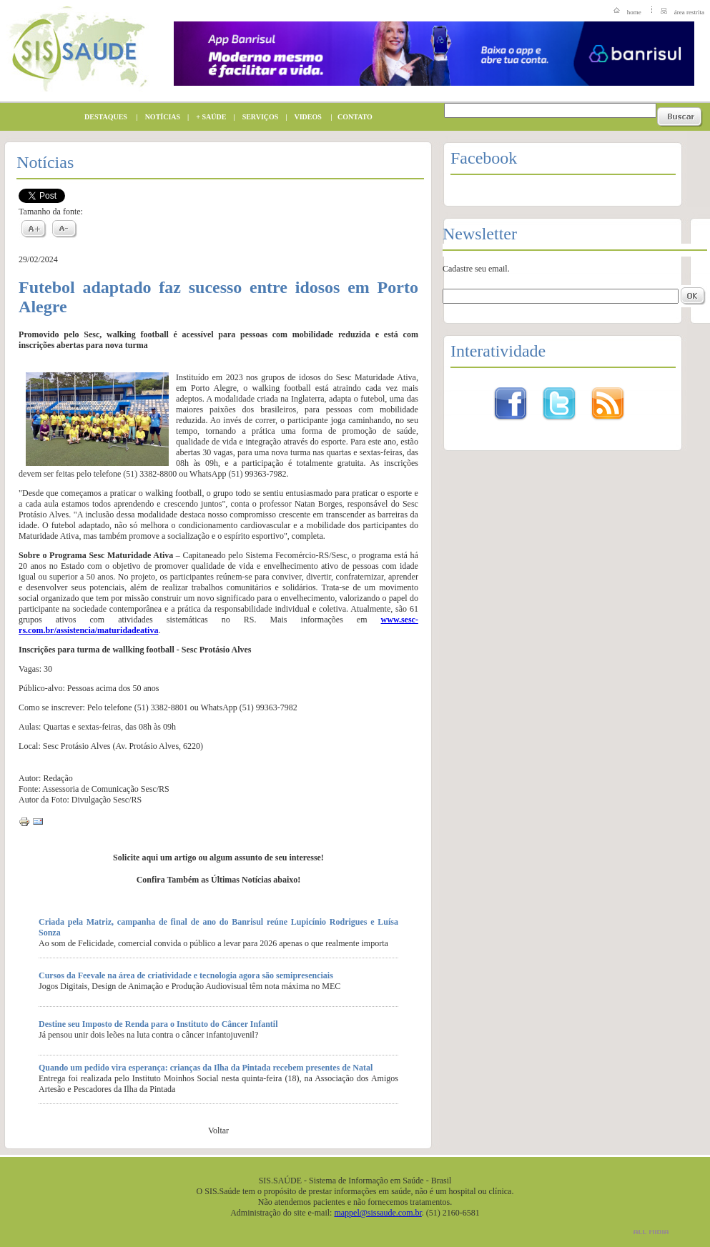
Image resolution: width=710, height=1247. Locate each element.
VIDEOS (304, 117)
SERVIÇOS (257, 117)
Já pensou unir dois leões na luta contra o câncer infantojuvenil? (148, 1035)
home (634, 12)
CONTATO (352, 117)
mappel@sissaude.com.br (377, 1213)
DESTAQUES (102, 117)
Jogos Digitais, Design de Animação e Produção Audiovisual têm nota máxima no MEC (189, 986)
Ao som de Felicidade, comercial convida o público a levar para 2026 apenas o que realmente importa (213, 943)
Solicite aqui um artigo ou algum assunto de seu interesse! (218, 858)
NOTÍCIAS (159, 117)
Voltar (218, 1131)
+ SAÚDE (207, 117)
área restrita (689, 12)
